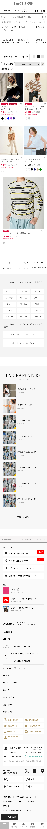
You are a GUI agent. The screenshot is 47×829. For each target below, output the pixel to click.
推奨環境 (31, 801)
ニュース (6, 690)
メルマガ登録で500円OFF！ (24, 552)
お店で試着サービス (12, 737)
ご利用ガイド (8, 712)
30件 (23, 56)
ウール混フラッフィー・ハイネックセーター (11, 160)
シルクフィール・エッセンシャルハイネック (35, 107)
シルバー (23, 316)
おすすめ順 (8, 56)
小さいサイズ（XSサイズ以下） (23, 343)
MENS (16, 10)
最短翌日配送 (31, 720)
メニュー (4, 825)
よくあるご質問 (8, 697)
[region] (23, 10)
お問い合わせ (8, 704)
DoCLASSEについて (10, 682)
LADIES (6, 10)
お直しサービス (11, 726)
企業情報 (6, 806)
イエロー (37, 304)
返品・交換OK (11, 719)
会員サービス (10, 731)
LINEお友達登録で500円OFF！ (24, 560)
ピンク (9, 310)
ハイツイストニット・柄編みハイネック (19, 233)
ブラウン (9, 297)
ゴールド (37, 316)
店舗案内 (6, 675)
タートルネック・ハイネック (27, 64)
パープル (23, 304)
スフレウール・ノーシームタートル (11, 107)
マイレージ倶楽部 (33, 731)
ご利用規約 (7, 797)
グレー (37, 291)
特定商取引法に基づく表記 (12, 801)
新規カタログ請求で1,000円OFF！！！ (21, 575)
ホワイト (9, 291)
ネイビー (9, 316)
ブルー (9, 304)
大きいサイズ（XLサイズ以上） (23, 334)
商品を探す (10, 816)
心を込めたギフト (33, 726)
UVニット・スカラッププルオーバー (35, 160)
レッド (23, 310)
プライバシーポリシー (24, 797)
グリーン (37, 297)
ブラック (23, 291)
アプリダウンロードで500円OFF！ (19, 568)
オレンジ (37, 310)
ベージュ (23, 297)
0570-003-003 (34, 756)
